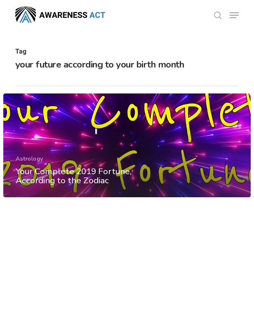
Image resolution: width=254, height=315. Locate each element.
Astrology (29, 159)
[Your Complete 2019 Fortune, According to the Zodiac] (127, 145)
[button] (234, 15)
